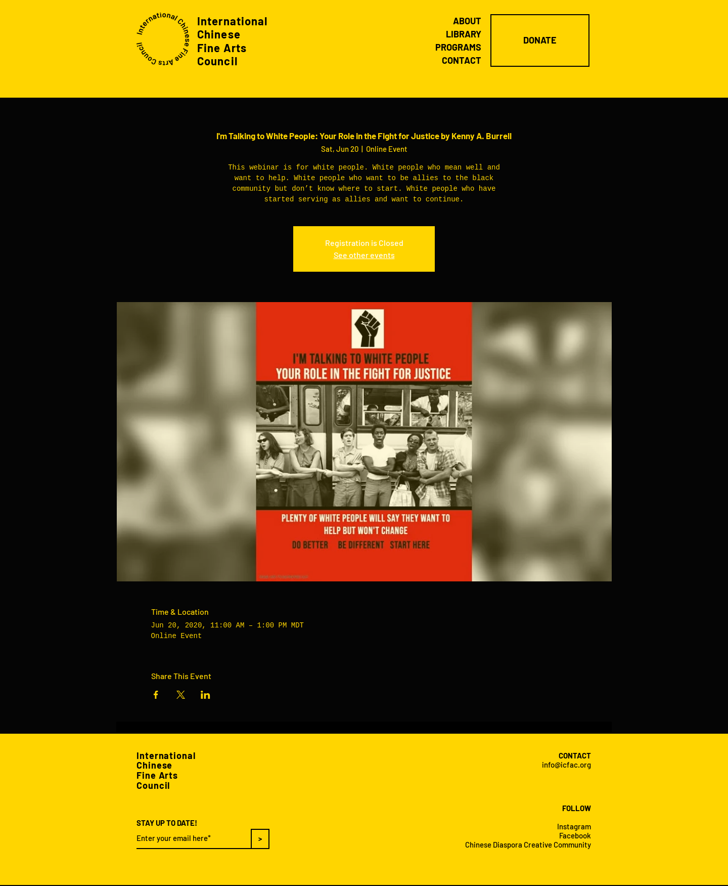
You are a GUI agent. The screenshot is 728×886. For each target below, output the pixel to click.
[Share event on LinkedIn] (205, 695)
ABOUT (467, 20)
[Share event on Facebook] (156, 695)
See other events (364, 255)
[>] (260, 839)
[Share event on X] (181, 695)
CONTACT (461, 60)
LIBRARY (463, 33)
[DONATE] (539, 40)
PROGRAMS (458, 47)
